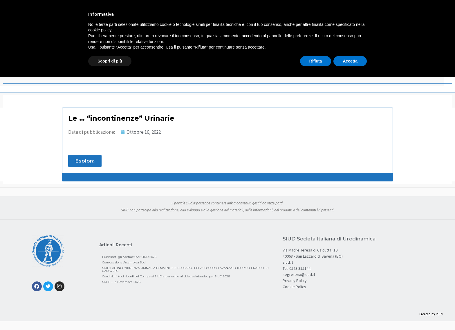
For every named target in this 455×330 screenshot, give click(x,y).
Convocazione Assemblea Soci (124, 262)
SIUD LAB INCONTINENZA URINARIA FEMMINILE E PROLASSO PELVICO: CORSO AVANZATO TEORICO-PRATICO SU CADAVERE (185, 269)
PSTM (439, 314)
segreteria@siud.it (299, 274)
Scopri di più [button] (110, 61)
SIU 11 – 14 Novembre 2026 (121, 282)
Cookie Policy (294, 286)
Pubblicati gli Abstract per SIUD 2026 (129, 257)
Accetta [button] (350, 61)
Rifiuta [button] (315, 61)
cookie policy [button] (99, 30)
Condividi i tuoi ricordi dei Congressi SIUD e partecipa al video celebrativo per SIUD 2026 (166, 276)
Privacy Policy (295, 280)
